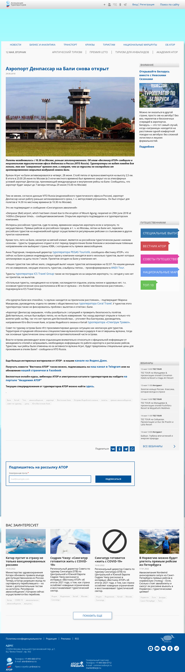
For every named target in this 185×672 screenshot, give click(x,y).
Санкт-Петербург (147, 592)
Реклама (60, 630)
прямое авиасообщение (119, 394)
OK (122, 4)
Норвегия (144, 589)
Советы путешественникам (156, 253)
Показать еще (92, 607)
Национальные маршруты (156, 266)
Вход (137, 4)
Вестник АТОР (149, 240)
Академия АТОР (169, 52)
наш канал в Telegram (103, 362)
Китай (16, 394)
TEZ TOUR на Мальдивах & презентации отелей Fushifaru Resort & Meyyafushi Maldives (159, 400)
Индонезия (64, 588)
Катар (9, 592)
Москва (84, 588)
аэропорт (50, 394)
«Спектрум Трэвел (114, 319)
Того (24, 394)
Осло (154, 589)
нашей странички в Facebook (39, 366)
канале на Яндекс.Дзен (89, 357)
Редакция (46, 630)
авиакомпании (32, 592)
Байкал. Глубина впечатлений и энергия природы (156, 429)
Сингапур (55, 591)
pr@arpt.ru (34, 658)
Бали (9, 394)
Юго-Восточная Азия (40, 397)
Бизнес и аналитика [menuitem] (42, 44)
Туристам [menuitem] (109, 44)
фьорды (162, 589)
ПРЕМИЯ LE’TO (113, 52)
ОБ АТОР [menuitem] (170, 44)
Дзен (106, 4)
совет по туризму (14, 397)
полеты (103, 394)
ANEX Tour (117, 266)
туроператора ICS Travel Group (33, 272)
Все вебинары (151, 438)
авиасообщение (36, 394)
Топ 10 (145, 279)
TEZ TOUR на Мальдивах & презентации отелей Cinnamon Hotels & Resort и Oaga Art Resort (157, 370)
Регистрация (149, 4)
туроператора (96, 319)
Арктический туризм (87, 52)
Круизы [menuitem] (90, 44)
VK (117, 4)
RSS (70, 630)
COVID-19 (19, 592)
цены (26, 397)
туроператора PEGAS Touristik (69, 251)
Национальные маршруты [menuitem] (140, 44)
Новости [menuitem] (15, 44)
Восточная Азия (63, 394)
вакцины (27, 595)
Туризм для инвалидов (141, 52)
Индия (54, 588)
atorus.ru (152, 669)
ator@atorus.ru (29, 653)
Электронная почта (18, 466)
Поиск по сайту (170, 4)
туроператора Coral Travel (93, 301)
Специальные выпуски (154, 227)
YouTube (111, 4)
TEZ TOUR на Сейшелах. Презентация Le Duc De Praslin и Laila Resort (159, 415)
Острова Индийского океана (85, 394)
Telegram (127, 4)
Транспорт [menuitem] (70, 44)
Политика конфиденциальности (22, 630)
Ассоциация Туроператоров (18, 4)
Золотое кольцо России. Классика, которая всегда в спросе (157, 385)
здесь (89, 380)
